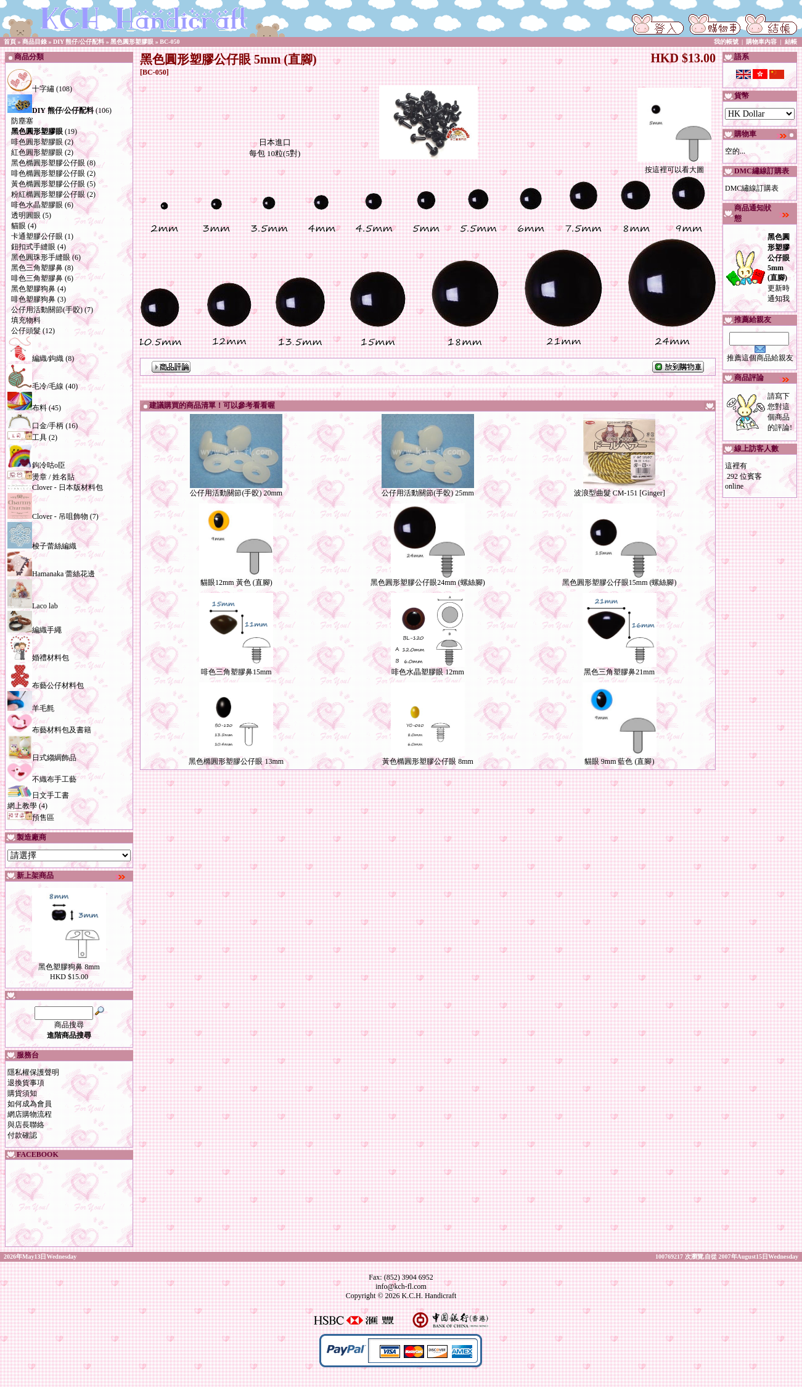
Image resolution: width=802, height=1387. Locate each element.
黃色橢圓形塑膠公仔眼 (48, 184)
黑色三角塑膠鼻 (37, 267)
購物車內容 (761, 41)
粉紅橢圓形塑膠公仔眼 (48, 194)
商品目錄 (34, 41)
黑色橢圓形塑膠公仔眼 (48, 163)
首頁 (10, 41)
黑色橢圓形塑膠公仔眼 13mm (236, 761)
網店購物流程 (29, 1114)
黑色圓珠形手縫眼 (40, 257)
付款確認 (22, 1135)
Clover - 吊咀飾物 (47, 516)
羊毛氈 (30, 708)
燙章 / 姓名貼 (41, 477)
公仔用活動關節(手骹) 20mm (236, 493)
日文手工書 (38, 795)
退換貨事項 (25, 1083)
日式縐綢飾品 (41, 757)
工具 (27, 437)
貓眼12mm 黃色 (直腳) (236, 582)
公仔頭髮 (26, 330)
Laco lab (32, 606)
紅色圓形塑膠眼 (37, 152)
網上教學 (22, 805)
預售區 (30, 817)
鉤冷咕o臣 (36, 465)
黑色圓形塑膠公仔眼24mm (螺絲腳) (427, 582)
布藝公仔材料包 (45, 685)
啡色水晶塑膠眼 (37, 205)
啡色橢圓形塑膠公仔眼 (48, 173)
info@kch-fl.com (401, 1286)
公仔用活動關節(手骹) (47, 309)
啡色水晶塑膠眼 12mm (427, 672)
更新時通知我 (778, 268)
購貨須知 (22, 1093)
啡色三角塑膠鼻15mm (236, 672)
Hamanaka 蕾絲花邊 (51, 573)
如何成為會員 (29, 1103)
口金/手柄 (35, 425)
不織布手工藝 (41, 779)
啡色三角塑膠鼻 (37, 278)
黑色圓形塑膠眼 (131, 41)
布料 (27, 408)
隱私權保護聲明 (33, 1072)
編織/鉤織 (35, 358)
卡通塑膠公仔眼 (37, 236)
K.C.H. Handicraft (429, 1295)
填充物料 (26, 320)
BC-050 (169, 41)
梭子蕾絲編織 (41, 546)
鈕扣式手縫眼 (33, 246)
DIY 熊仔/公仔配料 (78, 41)
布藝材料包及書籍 (49, 730)
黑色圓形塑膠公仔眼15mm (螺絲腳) (619, 582)
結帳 (791, 41)
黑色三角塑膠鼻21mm (619, 672)
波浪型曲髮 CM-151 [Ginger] (619, 493)
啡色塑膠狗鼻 (33, 299)
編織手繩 (34, 630)
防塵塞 (22, 121)
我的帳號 (726, 41)
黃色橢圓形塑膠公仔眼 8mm (427, 761)
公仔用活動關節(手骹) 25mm (428, 493)
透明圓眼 (26, 215)
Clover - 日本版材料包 (55, 487)
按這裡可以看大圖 (674, 166)
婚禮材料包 (38, 657)
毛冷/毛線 (35, 386)
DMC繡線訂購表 (752, 188)
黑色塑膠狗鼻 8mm (69, 967)
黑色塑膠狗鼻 (33, 288)
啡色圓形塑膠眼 (37, 142)
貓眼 (18, 226)
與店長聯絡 (25, 1124)
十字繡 (30, 89)
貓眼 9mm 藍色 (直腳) (619, 761)
